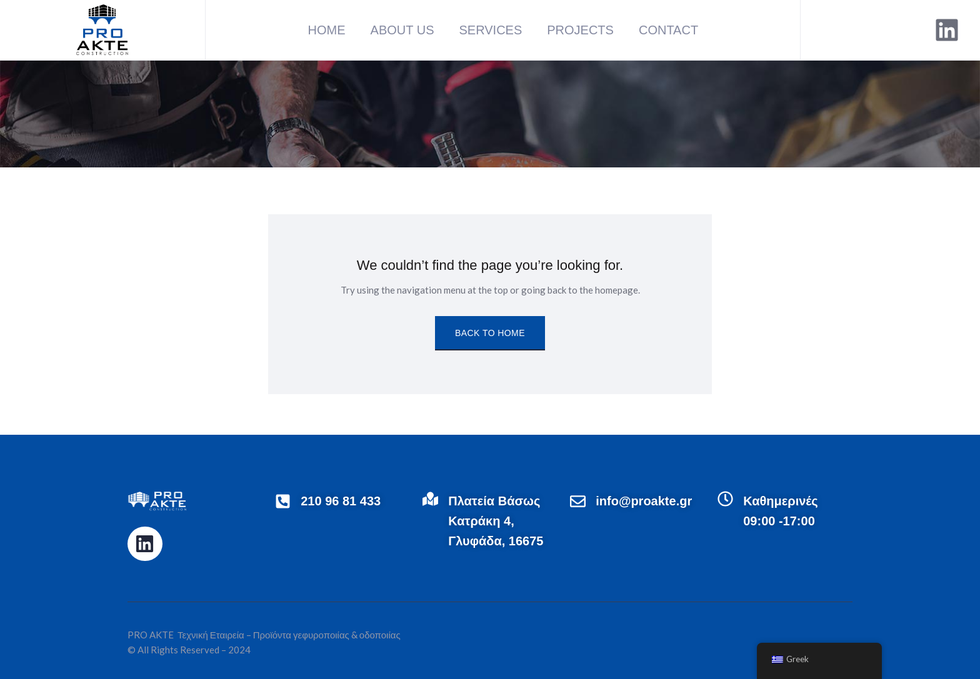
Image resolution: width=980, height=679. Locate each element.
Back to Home (490, 333)
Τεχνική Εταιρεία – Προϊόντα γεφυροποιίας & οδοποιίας (288, 634)
